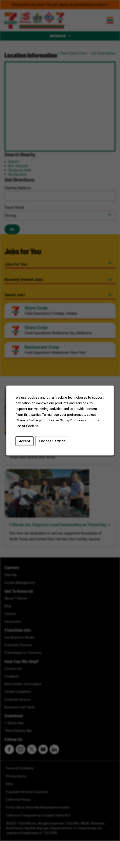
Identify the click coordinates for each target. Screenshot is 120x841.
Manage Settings (52, 442)
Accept (25, 442)
